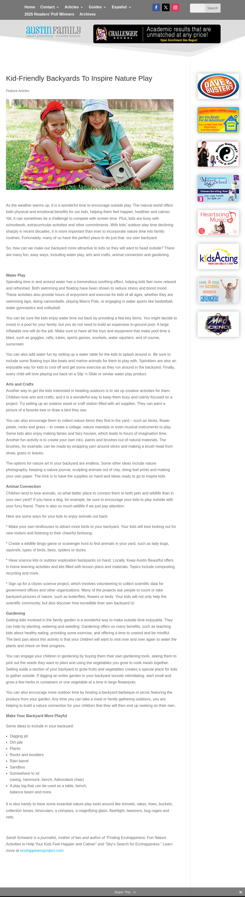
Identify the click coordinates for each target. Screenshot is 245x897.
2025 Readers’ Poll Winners (49, 14)
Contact (47, 7)
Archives (87, 14)
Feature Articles (17, 91)
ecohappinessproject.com (41, 851)
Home (29, 7)
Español (119, 7)
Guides (95, 7)
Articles (72, 7)
